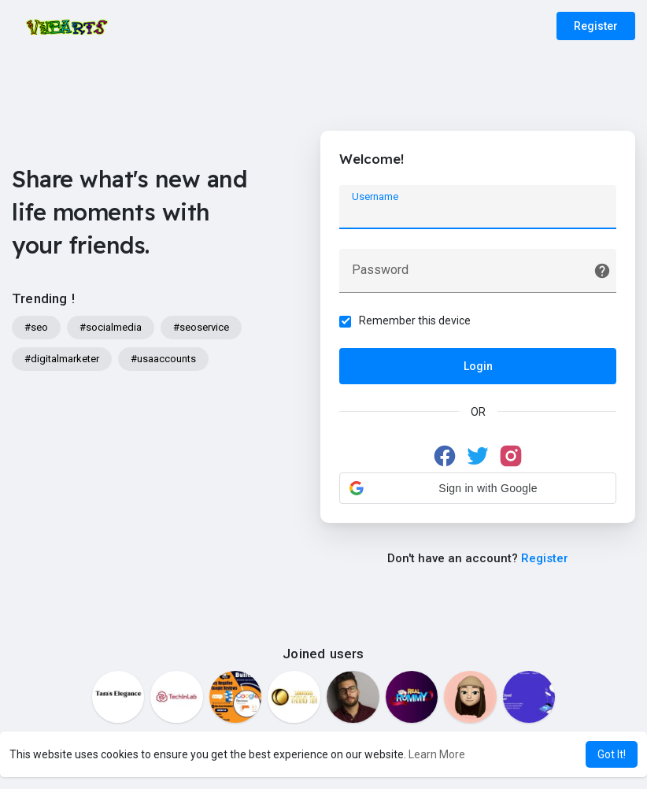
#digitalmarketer (61, 359)
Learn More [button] (437, 754)
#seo (36, 327)
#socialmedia (110, 327)
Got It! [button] (611, 754)
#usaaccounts (163, 359)
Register (596, 26)
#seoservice (201, 327)
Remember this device (415, 320)
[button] (478, 488)
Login (478, 366)
